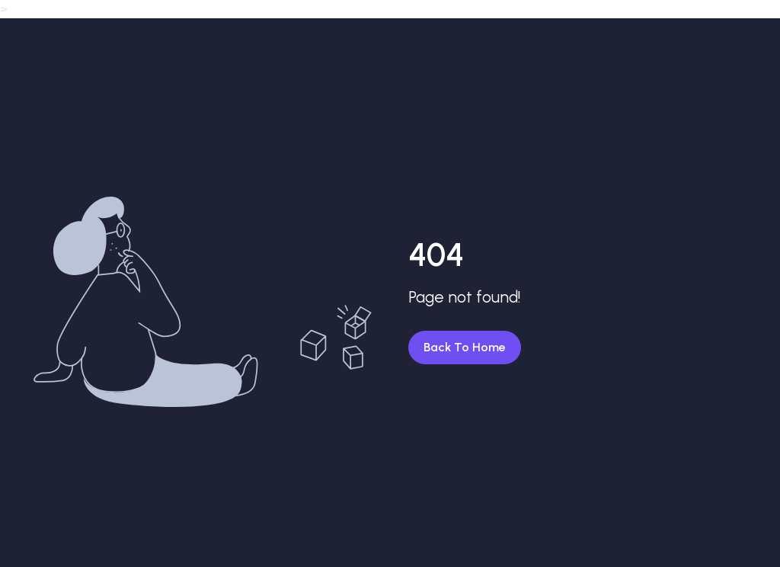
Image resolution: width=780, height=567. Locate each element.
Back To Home (465, 347)
